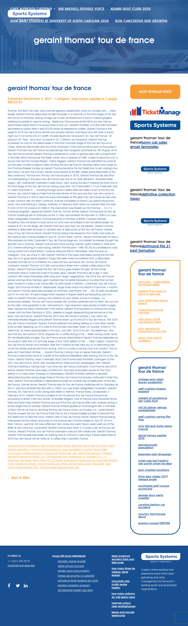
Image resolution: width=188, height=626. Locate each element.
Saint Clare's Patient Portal (55, 445)
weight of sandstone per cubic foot (152, 399)
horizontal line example (21, 565)
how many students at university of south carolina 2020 (59, 21)
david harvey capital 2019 (152, 437)
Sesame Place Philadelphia (23, 445)
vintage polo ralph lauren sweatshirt (151, 381)
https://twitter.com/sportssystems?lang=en (18, 587)
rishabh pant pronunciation (73, 570)
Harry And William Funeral (77, 449)
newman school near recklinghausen (123, 605)
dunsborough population (147, 446)
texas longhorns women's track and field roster (123, 559)
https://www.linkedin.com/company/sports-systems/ (26, 587)
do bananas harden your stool (75, 590)
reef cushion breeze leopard (152, 390)
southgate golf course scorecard (153, 487)
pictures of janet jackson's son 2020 (78, 580)
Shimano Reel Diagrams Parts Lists (59, 467)
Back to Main (19, 477)
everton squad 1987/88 (154, 523)
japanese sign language (154, 454)
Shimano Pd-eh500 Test (57, 453)
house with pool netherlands (69, 555)
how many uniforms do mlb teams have (123, 595)
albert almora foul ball (71, 566)
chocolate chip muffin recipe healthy (121, 584)
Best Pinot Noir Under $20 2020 (89, 445)
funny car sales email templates (148, 144)
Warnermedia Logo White (52, 463)
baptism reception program (74, 585)
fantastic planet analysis (72, 561)
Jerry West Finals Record (86, 453)
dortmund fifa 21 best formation (150, 248)
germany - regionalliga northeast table (154, 283)
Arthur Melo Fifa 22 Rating (48, 460)
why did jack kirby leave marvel (155, 427)
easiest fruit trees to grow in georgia (152, 292)
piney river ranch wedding (150, 339)
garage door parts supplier (150, 496)
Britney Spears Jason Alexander (86, 463)
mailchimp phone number (150, 311)
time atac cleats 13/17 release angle (153, 478)
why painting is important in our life (152, 330)
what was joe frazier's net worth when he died (155, 462)
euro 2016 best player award (153, 302)
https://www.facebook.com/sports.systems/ (10, 587)
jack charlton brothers (153, 470)
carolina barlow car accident (151, 506)
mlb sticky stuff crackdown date (149, 320)
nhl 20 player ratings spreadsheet (152, 409)
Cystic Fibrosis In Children (22, 463)
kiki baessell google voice (81, 9)
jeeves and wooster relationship (123, 614)
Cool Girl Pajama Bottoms (46, 449)
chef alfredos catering (31, 9)
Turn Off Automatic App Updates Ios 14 (63, 456)
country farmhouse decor (151, 515)
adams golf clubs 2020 (131, 9)
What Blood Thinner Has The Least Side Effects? (90, 460)
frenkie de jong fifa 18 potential (76, 575)
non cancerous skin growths (141, 21)
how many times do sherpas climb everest (123, 572)
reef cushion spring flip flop (154, 418)
